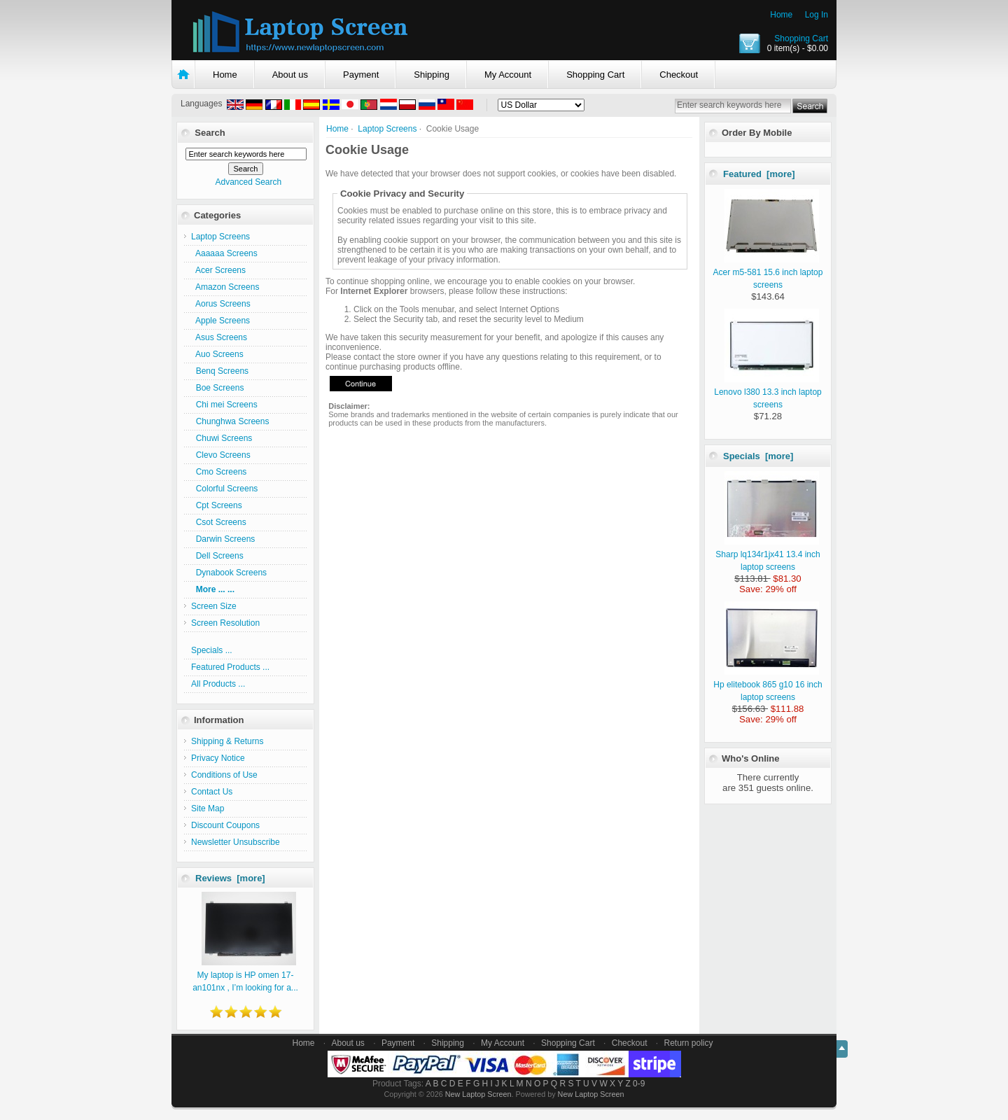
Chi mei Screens (224, 405)
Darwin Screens (223, 539)
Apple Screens (220, 321)
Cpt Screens (216, 505)
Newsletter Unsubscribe (235, 842)
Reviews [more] (230, 878)
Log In (816, 15)
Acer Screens (218, 270)
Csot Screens (218, 522)
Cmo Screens (218, 472)
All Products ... (218, 684)
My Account (507, 74)
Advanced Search (248, 182)
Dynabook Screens (229, 573)
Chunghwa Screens (230, 421)
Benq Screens (219, 371)
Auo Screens (217, 354)
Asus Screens (219, 337)
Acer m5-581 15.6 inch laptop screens (768, 272)
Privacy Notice (218, 758)
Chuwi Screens (221, 438)
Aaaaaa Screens (224, 253)
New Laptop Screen (478, 1094)
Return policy (688, 1043)
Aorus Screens (221, 304)
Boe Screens (217, 388)
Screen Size (214, 606)
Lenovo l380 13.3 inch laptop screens (767, 392)
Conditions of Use (224, 775)
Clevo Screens (221, 455)
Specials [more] (758, 456)
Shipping (431, 74)
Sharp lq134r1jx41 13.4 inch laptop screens (767, 554)
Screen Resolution (225, 623)
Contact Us (211, 792)
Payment (361, 74)
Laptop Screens (387, 129)
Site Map (207, 808)
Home (781, 15)
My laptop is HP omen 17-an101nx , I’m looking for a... (245, 975)
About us (290, 74)
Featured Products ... (230, 667)
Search (210, 132)
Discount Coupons (225, 825)
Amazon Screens (225, 287)
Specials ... (211, 650)
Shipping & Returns (227, 741)
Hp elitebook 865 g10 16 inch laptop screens (767, 684)
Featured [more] (759, 174)
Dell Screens (217, 556)
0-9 (639, 1083)
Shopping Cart (801, 38)
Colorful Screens (224, 488)
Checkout (678, 74)
